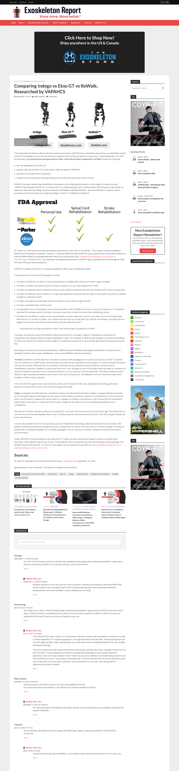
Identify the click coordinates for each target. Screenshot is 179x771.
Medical (17, 81)
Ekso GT (63, 474)
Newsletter (100, 23)
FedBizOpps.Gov (70, 461)
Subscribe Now (148, 251)
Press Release (89, 506)
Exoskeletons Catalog (38, 23)
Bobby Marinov (39, 96)
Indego (71, 474)
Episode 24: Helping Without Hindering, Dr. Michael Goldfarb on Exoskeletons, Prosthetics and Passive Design (55, 514)
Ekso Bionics (52, 474)
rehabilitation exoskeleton (100, 474)
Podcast (88, 23)
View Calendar (136, 222)
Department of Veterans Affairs (33, 474)
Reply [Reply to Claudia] (26, 738)
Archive (31, 2)
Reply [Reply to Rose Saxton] (26, 692)
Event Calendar (59, 23)
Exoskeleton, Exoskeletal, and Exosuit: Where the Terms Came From (25, 512)
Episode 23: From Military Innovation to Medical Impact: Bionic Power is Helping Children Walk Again (113, 513)
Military (112, 506)
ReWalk (115, 474)
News (21, 23)
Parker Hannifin (82, 474)
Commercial (77, 506)
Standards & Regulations (33, 81)
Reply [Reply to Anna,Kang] (26, 620)
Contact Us (22, 2)
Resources (75, 23)
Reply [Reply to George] (26, 569)
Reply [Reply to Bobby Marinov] (35, 595)
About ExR (13, 2)
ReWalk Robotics (21, 478)
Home (13, 23)
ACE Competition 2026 (146, 173)
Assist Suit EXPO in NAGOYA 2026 (151, 213)
